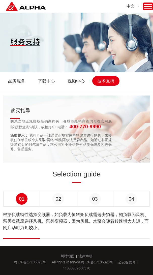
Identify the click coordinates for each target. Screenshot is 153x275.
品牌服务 (16, 81)
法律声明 (85, 256)
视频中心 (76, 81)
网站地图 (67, 256)
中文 (131, 6)
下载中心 (46, 81)
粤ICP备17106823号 (30, 262)
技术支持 (105, 81)
